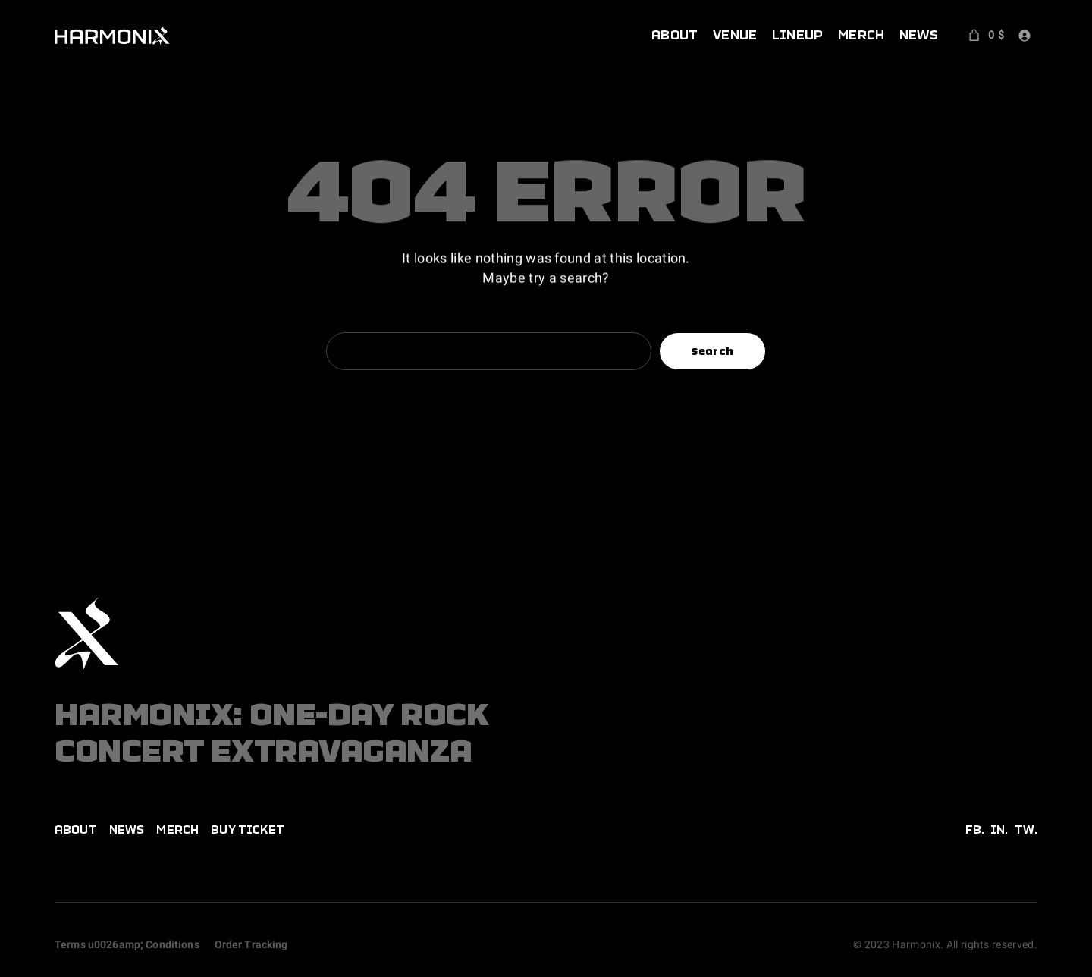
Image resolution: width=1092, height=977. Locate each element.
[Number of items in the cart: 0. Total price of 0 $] (985, 34)
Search (712, 351)
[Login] (1024, 35)
